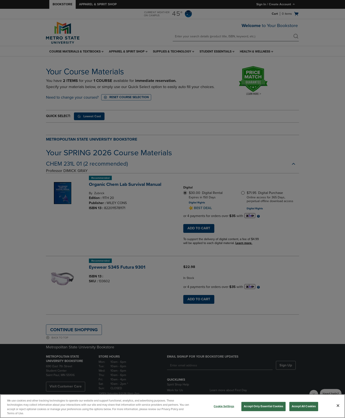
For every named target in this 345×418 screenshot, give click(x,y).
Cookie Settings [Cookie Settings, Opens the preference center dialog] (224, 406)
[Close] (338, 405)
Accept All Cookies (304, 406)
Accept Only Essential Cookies (263, 406)
